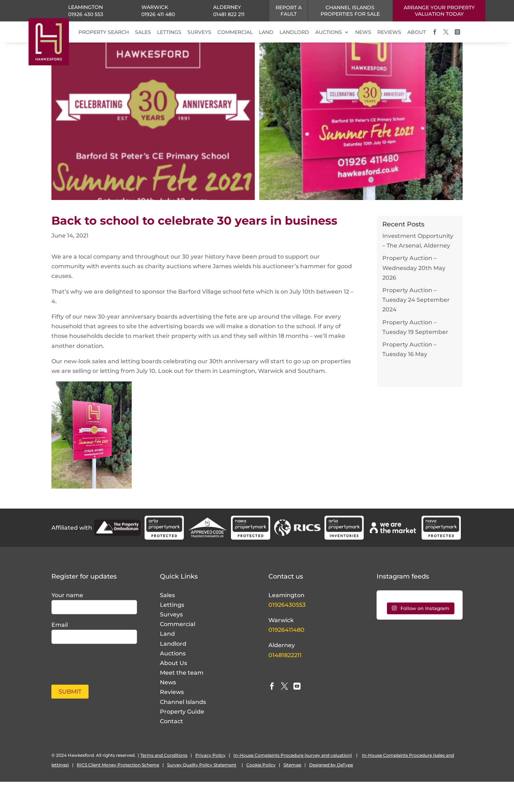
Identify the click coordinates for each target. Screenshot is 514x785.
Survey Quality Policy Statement (201, 768)
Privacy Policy (210, 758)
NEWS (363, 32)
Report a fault (289, 10)
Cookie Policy (261, 768)
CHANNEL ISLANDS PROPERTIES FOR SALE (350, 10)
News (168, 685)
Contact (171, 724)
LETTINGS (169, 32)
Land (167, 637)
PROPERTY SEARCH (104, 32)
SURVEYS (199, 32)
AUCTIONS (328, 32)
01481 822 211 (229, 14)
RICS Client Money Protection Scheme (118, 768)
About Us (173, 666)
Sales (167, 598)
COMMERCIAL (235, 32)
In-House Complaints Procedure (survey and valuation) (292, 758)
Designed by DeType (331, 768)
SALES (143, 32)
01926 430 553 (85, 14)
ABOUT (416, 32)
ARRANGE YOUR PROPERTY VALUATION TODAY (439, 10)
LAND (266, 32)
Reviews (172, 695)
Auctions (173, 656)
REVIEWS (389, 32)
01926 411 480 (158, 14)
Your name (67, 598)
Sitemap (292, 768)
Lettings (172, 608)
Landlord (173, 647)
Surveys (171, 617)
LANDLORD (294, 32)
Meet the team (181, 675)
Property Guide (182, 714)
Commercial (177, 627)
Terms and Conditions (163, 758)
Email (59, 628)
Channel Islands (183, 705)
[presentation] (93, 663)
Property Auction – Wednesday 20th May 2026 (413, 271)
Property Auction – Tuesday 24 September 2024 (416, 303)
